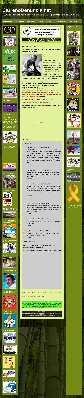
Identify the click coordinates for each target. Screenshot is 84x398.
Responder (30, 165)
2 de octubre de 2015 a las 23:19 (40, 231)
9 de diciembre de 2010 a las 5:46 (39, 203)
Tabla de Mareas (19, 21)
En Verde (40, 21)
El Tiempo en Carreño (72, 207)
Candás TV (49, 21)
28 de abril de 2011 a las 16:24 (41, 219)
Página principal (7, 21)
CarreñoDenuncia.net (26, 10)
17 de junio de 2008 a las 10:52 (41, 184)
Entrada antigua (56, 293)
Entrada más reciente (30, 293)
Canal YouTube (73, 21)
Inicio (44, 293)
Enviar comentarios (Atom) (37, 296)
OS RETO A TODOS (9, 117)
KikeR (28, 231)
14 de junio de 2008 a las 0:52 (41, 170)
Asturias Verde (31, 21)
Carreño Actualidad (61, 21)
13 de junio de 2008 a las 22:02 (41, 147)
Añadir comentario (29, 241)
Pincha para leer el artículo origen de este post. (36, 102)
